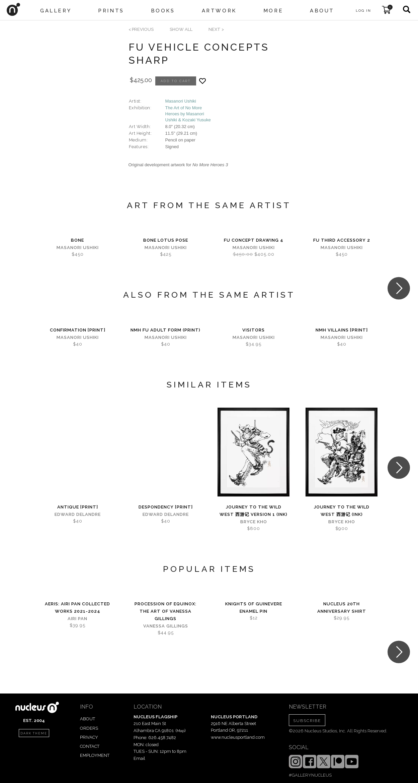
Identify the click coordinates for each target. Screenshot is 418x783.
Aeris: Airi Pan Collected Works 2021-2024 (77, 607)
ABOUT (87, 718)
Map (180, 730)
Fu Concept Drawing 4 (253, 240)
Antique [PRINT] (77, 506)
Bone (77, 240)
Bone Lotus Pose (165, 240)
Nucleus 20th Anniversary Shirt (341, 607)
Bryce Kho (253, 521)
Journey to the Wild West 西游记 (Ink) (341, 510)
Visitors (253, 330)
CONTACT (89, 746)
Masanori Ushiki (180, 101)
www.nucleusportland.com (238, 737)
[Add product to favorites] (202, 81)
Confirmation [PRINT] (77, 330)
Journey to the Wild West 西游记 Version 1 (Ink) (253, 510)
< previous (141, 29)
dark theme (33, 733)
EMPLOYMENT (94, 755)
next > (216, 29)
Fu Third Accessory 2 (341, 240)
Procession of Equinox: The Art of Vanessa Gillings (165, 611)
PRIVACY (89, 737)
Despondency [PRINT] (166, 506)
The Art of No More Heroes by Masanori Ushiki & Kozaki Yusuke (188, 113)
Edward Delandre (78, 514)
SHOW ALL (181, 29)
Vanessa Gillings (165, 625)
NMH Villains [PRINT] (342, 330)
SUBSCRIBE (307, 720)
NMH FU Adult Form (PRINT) (165, 330)
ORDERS (89, 728)
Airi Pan (77, 618)
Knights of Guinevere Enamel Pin (253, 607)
